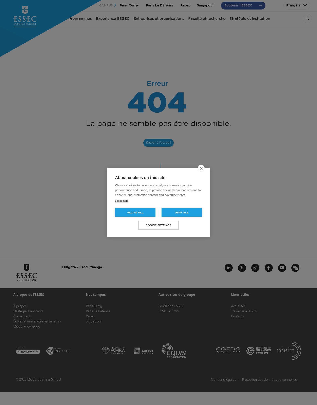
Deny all (182, 212)
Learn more (121, 200)
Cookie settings (158, 225)
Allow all (135, 212)
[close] (201, 168)
